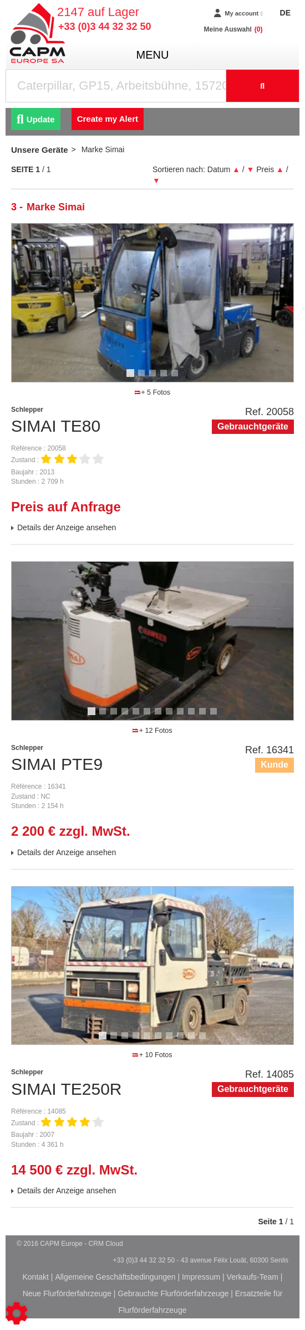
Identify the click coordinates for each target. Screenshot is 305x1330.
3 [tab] (154, 378)
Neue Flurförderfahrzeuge (67, 1293)
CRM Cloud (106, 1244)
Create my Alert (107, 118)
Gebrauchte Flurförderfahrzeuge (173, 1293)
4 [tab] (165, 378)
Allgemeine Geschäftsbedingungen (115, 1276)
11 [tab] (206, 716)
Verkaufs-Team (252, 1276)
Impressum (201, 1276)
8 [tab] (171, 716)
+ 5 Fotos (152, 392)
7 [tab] (159, 716)
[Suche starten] (263, 85)
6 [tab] (148, 716)
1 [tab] (132, 378)
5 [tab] (176, 378)
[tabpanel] (152, 303)
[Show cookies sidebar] (17, 1313)
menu (152, 55)
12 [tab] (217, 716)
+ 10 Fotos (152, 1055)
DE (285, 12)
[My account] (238, 13)
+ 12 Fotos (152, 730)
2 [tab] (143, 378)
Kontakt (35, 1276)
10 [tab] (195, 716)
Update (36, 119)
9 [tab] (182, 716)
